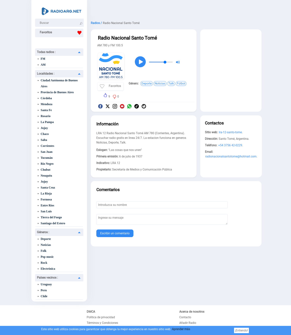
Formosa (46, 199)
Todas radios (46, 52)
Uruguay (46, 284)
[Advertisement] (176, 9)
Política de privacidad (101, 317)
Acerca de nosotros (191, 311)
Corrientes (47, 145)
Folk (43, 250)
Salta (44, 139)
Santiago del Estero (53, 223)
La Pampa (47, 122)
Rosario (45, 116)
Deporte (46, 238)
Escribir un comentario (115, 233)
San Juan (47, 151)
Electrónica (48, 268)
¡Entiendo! (241, 330)
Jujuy (44, 128)
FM (43, 58)
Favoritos (61, 33)
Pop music (47, 256)
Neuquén (46, 175)
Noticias (46, 244)
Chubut (45, 169)
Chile (44, 296)
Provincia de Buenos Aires (57, 92)
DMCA (91, 311)
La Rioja (46, 193)
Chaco (45, 133)
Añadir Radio (187, 323)
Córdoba (46, 98)
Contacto (185, 317)
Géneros (43, 232)
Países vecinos (47, 277)
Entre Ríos (47, 205)
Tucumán (47, 157)
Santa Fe (46, 110)
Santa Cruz (48, 187)
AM (43, 64)
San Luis (46, 211)
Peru (44, 290)
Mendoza (46, 104)
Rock (44, 262)
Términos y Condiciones (102, 323)
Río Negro (47, 163)
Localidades (45, 73)
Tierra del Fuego (51, 217)
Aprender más (181, 329)
